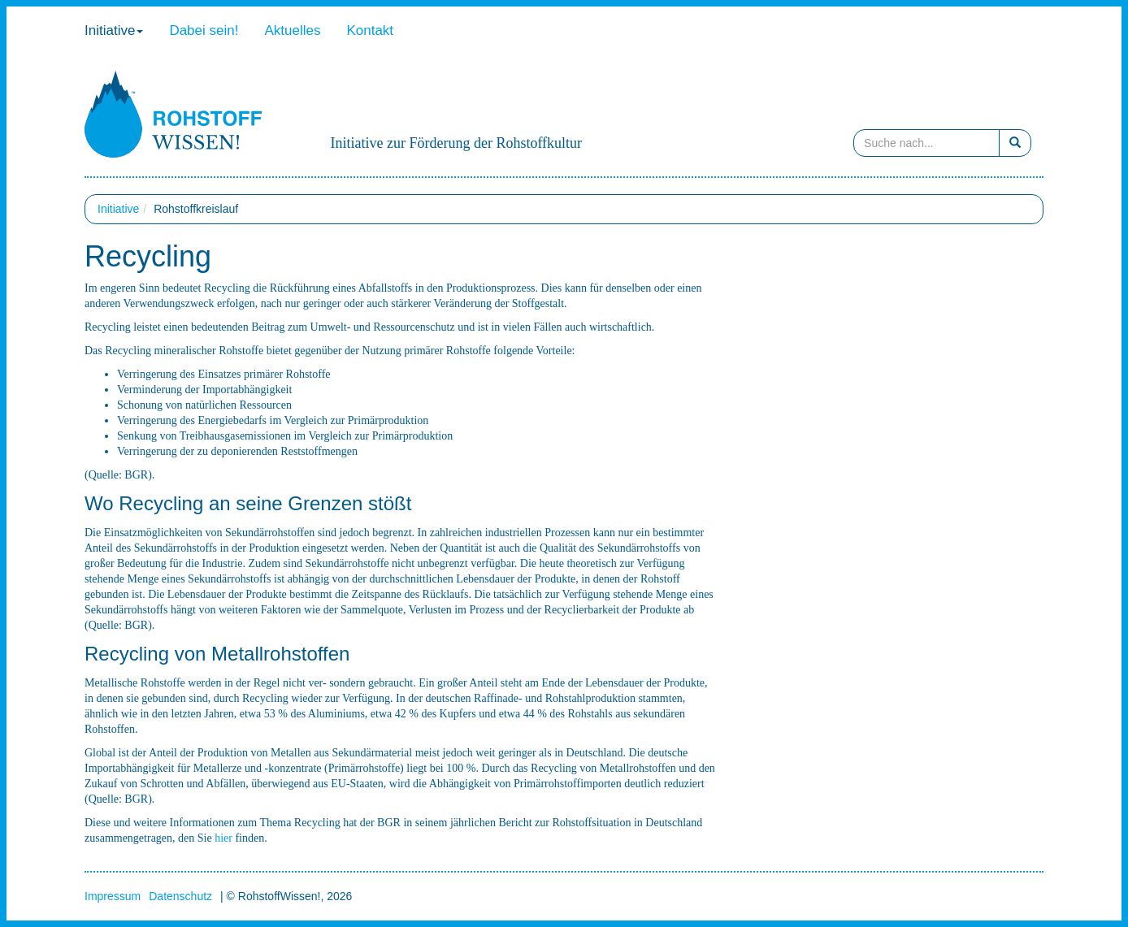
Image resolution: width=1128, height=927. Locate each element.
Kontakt (369, 30)
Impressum (113, 896)
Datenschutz (180, 896)
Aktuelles (292, 30)
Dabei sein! (203, 30)
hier (223, 838)
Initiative (114, 30)
